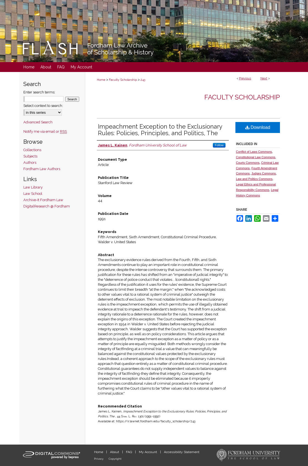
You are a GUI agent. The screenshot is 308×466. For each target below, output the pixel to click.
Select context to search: (43, 106)
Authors (29, 162)
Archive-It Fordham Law (43, 200)
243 (143, 80)
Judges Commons (263, 173)
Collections (32, 150)
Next (263, 78)
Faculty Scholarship (123, 80)
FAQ (129, 452)
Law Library (33, 187)
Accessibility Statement (181, 452)
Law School (32, 194)
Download (257, 127)
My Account (148, 452)
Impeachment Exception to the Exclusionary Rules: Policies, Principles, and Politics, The (160, 130)
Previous (245, 78)
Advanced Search (38, 122)
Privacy (99, 458)
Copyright (115, 458)
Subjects (30, 156)
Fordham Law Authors (41, 169)
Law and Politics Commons (254, 179)
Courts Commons (248, 162)
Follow (219, 145)
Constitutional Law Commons (255, 157)
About (115, 452)
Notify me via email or (45, 131)
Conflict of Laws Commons (254, 151)
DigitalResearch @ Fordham (46, 206)
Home (101, 80)
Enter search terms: (39, 92)
